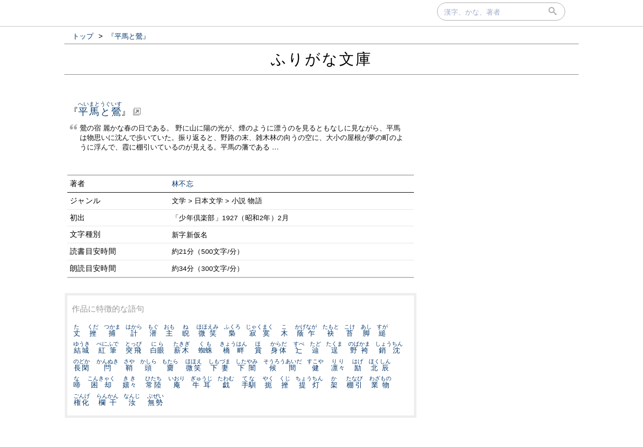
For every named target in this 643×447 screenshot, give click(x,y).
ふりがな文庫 (321, 59)
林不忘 (182, 184)
